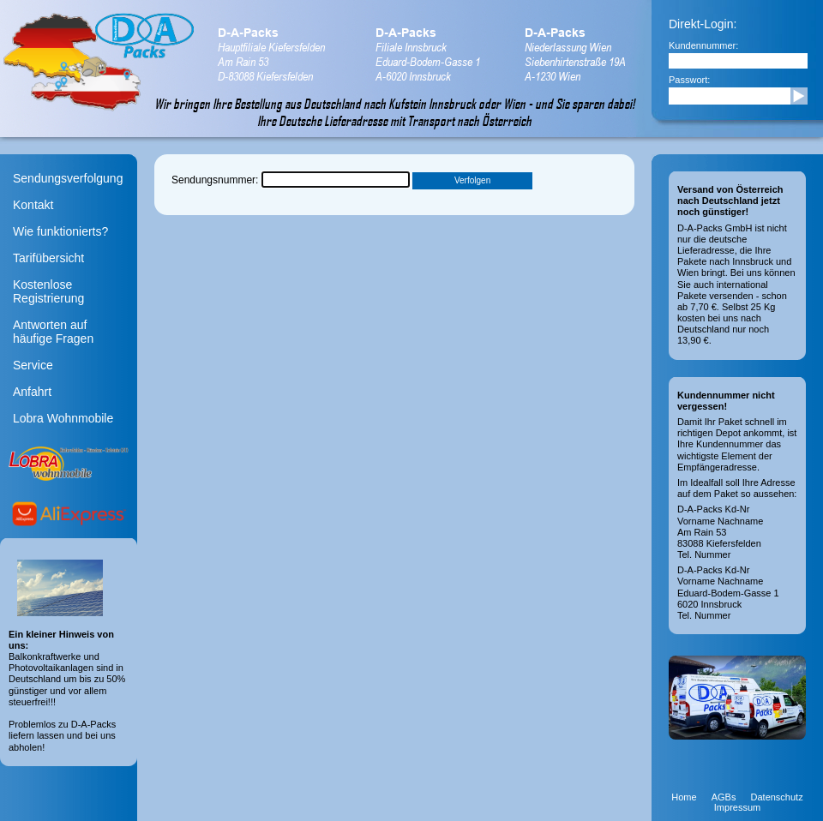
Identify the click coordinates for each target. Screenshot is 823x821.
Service (33, 365)
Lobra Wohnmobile (63, 418)
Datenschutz (777, 797)
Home (683, 797)
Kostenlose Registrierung (48, 291)
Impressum (737, 807)
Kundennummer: (703, 45)
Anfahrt (32, 392)
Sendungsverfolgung (68, 178)
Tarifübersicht (48, 258)
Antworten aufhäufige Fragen (53, 331)
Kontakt (33, 205)
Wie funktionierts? (60, 231)
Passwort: (689, 80)
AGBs (724, 797)
